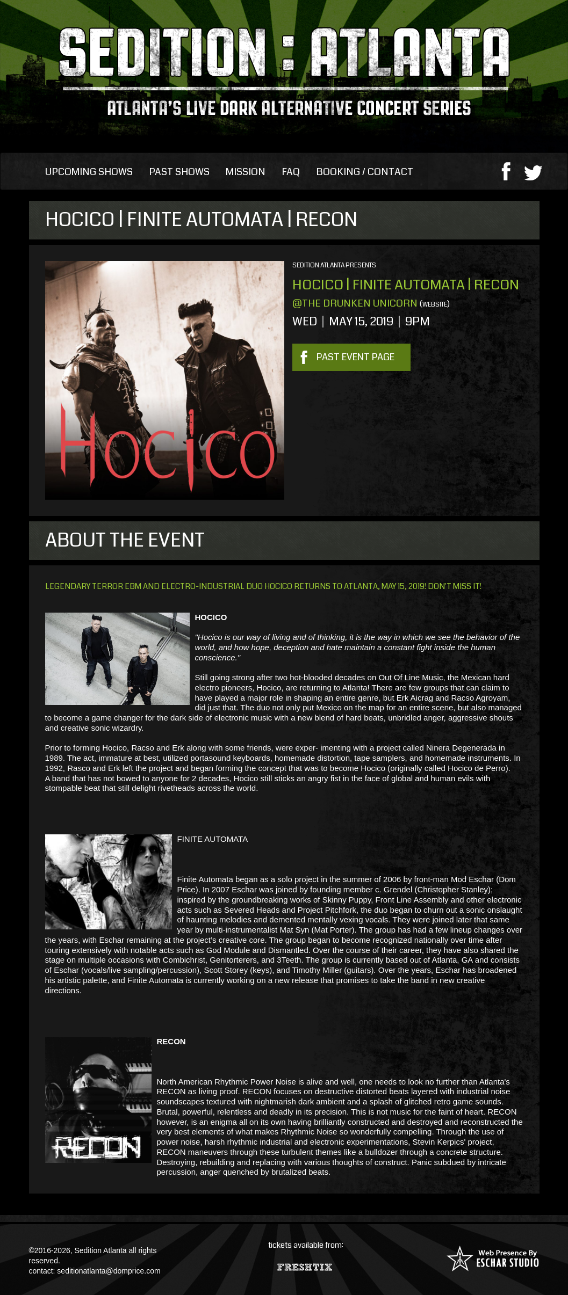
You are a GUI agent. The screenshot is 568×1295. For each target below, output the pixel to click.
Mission (245, 172)
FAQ (291, 172)
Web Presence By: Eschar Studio (493, 1258)
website (434, 304)
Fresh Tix (306, 1265)
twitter (533, 170)
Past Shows (179, 172)
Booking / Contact (364, 172)
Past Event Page (355, 357)
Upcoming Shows (89, 172)
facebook (506, 170)
